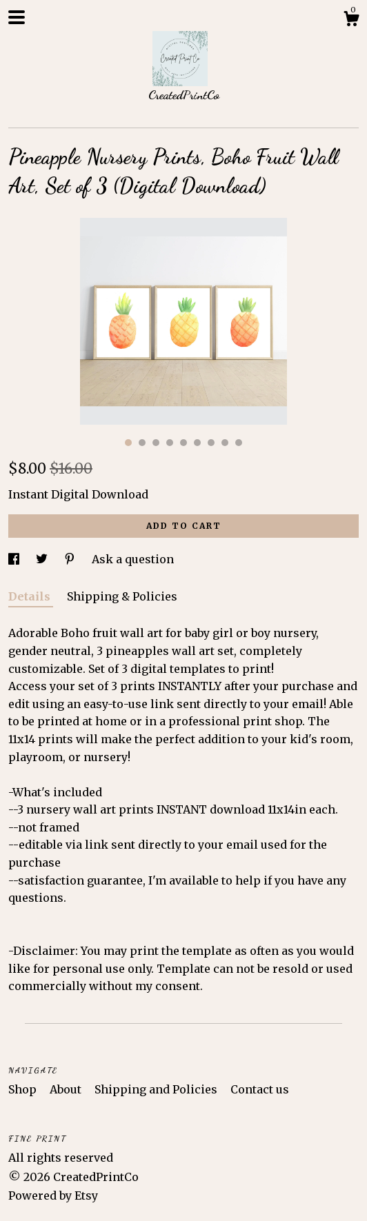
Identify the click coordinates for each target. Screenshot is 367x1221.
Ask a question (133, 559)
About (67, 1089)
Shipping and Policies (157, 1089)
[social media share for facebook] (15, 559)
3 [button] (155, 442)
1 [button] (128, 442)
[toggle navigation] (16, 17)
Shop (23, 1089)
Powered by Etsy (53, 1195)
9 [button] (238, 442)
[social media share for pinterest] (71, 559)
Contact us (259, 1089)
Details (30, 596)
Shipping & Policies (122, 596)
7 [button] (211, 442)
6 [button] (197, 442)
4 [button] (169, 442)
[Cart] (351, 20)
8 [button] (224, 442)
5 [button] (183, 442)
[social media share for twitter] (43, 559)
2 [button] (142, 442)
